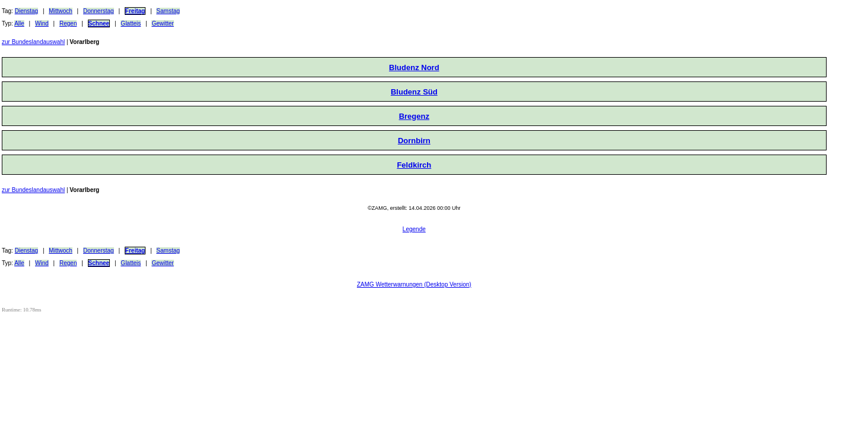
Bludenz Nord (414, 67)
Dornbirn (414, 140)
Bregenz (414, 116)
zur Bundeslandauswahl (33, 42)
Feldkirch (414, 164)
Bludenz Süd (414, 91)
